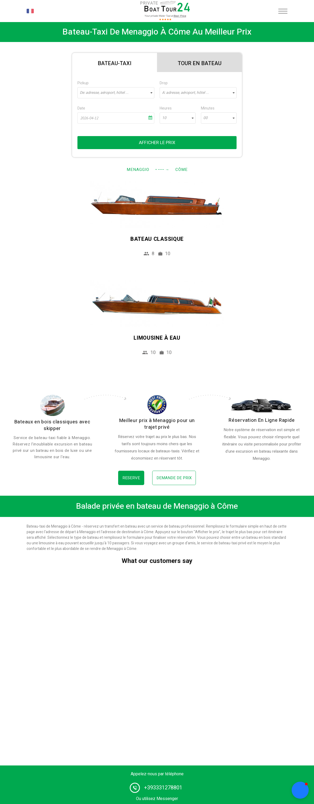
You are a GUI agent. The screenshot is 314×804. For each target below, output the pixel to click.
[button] (300, 790)
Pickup (83, 83)
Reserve (131, 478)
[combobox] (115, 92)
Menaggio (138, 169)
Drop (164, 83)
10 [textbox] (164, 118)
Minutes (207, 108)
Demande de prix (174, 478)
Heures (166, 108)
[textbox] (116, 93)
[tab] (114, 62)
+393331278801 (163, 788)
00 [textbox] (205, 118)
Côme (181, 169)
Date (81, 108)
